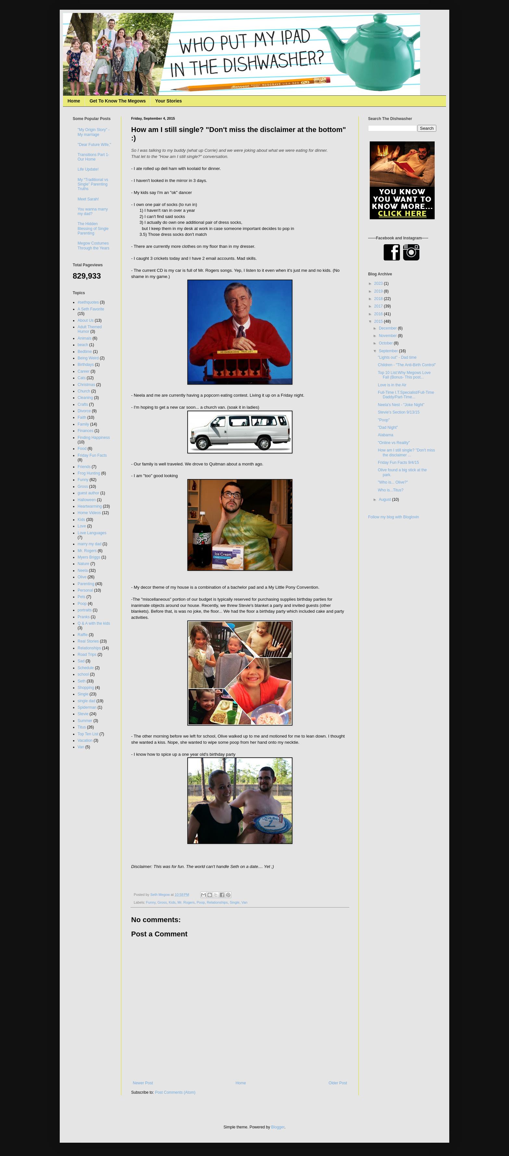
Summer (85, 720)
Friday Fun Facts (92, 455)
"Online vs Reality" (394, 442)
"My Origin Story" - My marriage (94, 132)
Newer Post (143, 1083)
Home (74, 100)
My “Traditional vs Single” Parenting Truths (93, 184)
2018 (379, 298)
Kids (172, 902)
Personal (85, 590)
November (388, 335)
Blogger (277, 1127)
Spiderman (87, 707)
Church (84, 391)
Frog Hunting (89, 473)
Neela (83, 570)
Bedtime (85, 351)
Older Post (338, 1083)
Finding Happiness (94, 437)
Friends (84, 466)
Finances (85, 430)
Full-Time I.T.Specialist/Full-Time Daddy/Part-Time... (406, 394)
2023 (379, 283)
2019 (379, 291)
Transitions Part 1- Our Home (93, 157)
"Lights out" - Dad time (397, 357)
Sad (81, 661)
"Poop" (384, 420)
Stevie (83, 714)
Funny (150, 902)
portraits (85, 610)
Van (244, 902)
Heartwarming (90, 506)
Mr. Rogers (186, 902)
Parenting (86, 584)
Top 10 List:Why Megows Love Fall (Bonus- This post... (404, 374)
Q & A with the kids (94, 623)
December (388, 328)
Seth (82, 681)
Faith (82, 417)
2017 (379, 306)
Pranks (84, 617)
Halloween (87, 500)
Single (235, 902)
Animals (85, 338)
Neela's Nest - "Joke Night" (401, 405)
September (389, 351)
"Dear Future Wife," (94, 144)
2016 (379, 314)
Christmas (86, 384)
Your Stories (168, 100)
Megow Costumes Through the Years (93, 245)
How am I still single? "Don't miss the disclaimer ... (406, 452)
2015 (379, 321)
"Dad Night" (388, 427)
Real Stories (88, 641)
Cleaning (85, 397)
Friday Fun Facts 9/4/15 (398, 462)
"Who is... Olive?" (393, 482)
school (83, 674)
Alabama (385, 435)
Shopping (86, 687)
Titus (82, 727)
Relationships (217, 902)
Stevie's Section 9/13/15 (398, 412)
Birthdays (86, 364)
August (385, 499)
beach (83, 345)
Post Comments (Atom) (175, 1092)
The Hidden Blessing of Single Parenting (93, 228)
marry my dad (89, 544)
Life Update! (88, 169)
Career (84, 371)
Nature (83, 563)
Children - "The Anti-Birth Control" (407, 365)
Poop (201, 902)
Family (83, 424)
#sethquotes (88, 302)
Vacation (85, 740)
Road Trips (87, 654)
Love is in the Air (392, 385)
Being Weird (88, 358)
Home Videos (89, 513)
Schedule (86, 668)
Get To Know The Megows (118, 100)
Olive (82, 577)
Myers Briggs (89, 557)
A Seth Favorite (91, 309)
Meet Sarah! (88, 199)
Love (82, 526)
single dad (86, 701)
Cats (82, 378)
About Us (85, 320)
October (386, 343)
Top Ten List (88, 734)
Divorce (84, 411)
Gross (162, 902)
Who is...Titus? (390, 490)
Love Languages (92, 533)
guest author (88, 493)
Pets (81, 597)
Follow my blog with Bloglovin (393, 517)
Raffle (83, 634)
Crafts (83, 404)
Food (82, 448)
